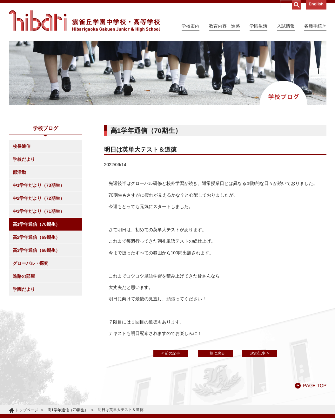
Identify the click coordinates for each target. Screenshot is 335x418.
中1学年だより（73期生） (38, 185)
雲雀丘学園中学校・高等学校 (84, 21)
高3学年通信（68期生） (36, 250)
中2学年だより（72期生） (38, 198)
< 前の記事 (170, 353)
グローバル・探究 (30, 263)
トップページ (26, 410)
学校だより (24, 159)
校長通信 (21, 146)
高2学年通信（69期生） (36, 237)
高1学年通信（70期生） (36, 224)
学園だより (24, 289)
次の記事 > (259, 353)
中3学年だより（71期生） (38, 211)
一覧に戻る (215, 353)
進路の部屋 (24, 276)
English (316, 4)
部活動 (19, 172)
